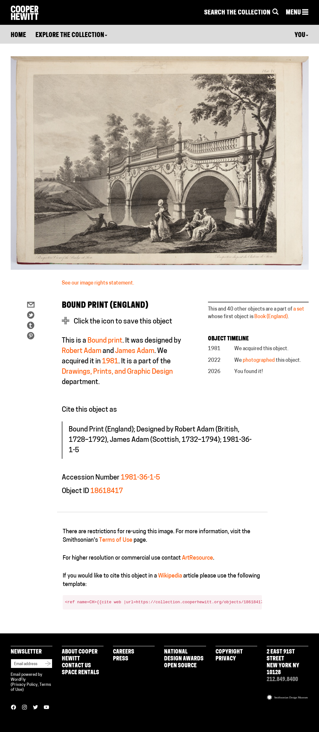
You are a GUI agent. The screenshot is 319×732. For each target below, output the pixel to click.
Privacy (225, 659)
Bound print (105, 340)
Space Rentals (80, 673)
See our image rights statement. (98, 283)
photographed (259, 360)
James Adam (134, 351)
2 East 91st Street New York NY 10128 (283, 662)
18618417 (106, 491)
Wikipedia (170, 576)
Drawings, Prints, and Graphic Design (117, 372)
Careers (123, 652)
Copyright (229, 652)
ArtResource (197, 558)
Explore (71, 35)
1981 (110, 361)
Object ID (75, 491)
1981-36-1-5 (140, 477)
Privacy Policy (25, 685)
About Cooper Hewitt (80, 655)
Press (120, 659)
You (301, 35)
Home (18, 35)
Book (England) (271, 316)
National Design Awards (184, 655)
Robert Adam (81, 351)
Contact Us (76, 666)
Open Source (180, 666)
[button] (297, 13)
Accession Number (91, 477)
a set (298, 309)
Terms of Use (115, 540)
